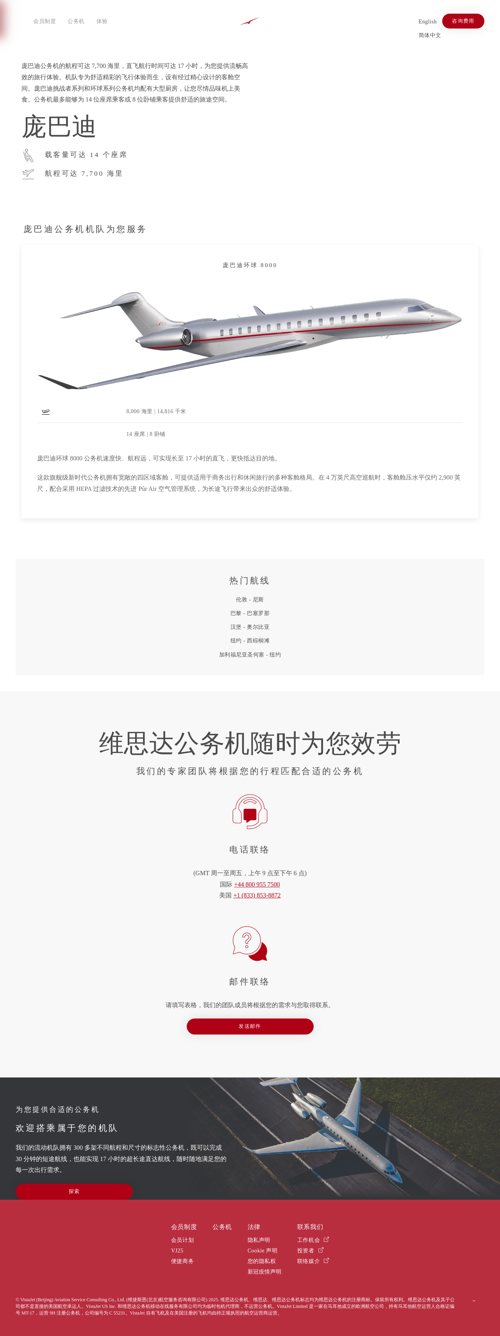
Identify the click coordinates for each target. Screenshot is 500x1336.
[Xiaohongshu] (403, 21)
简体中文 (430, 35)
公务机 (76, 21)
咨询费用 (463, 21)
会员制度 (44, 21)
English (428, 22)
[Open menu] (21, 21)
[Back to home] (250, 21)
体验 (102, 21)
